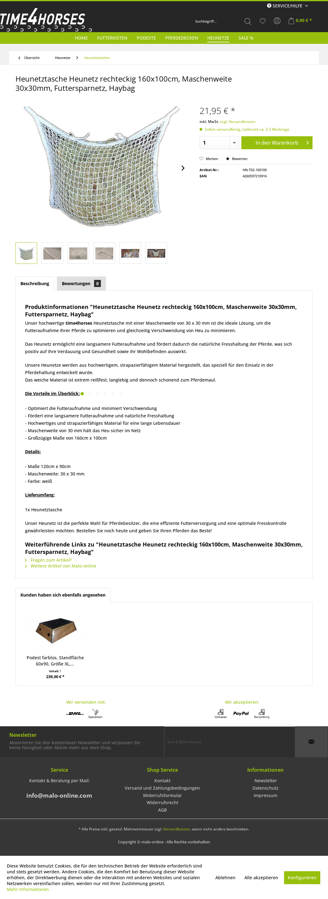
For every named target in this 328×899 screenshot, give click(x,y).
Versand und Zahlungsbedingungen (162, 788)
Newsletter (265, 780)
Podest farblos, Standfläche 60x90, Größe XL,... (55, 661)
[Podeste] (146, 38)
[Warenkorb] (300, 21)
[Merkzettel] (263, 21)
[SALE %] (246, 38)
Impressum (265, 795)
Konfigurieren (302, 877)
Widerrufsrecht (162, 802)
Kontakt (162, 780)
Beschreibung (34, 283)
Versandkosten (176, 829)
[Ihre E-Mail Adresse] (229, 741)
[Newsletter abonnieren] (311, 741)
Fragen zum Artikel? (48, 560)
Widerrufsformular (162, 795)
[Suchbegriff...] (223, 21)
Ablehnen (225, 877)
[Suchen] (247, 21)
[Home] (81, 38)
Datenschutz (265, 788)
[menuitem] (223, 21)
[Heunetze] (218, 38)
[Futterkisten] (112, 38)
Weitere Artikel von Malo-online (60, 566)
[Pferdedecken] (182, 38)
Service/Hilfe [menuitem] (285, 6)
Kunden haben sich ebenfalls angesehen (63, 595)
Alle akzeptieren (261, 877)
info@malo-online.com (59, 795)
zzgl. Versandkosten (238, 121)
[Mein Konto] (277, 21)
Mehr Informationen (28, 889)
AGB (162, 810)
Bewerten (237, 158)
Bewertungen (81, 283)
